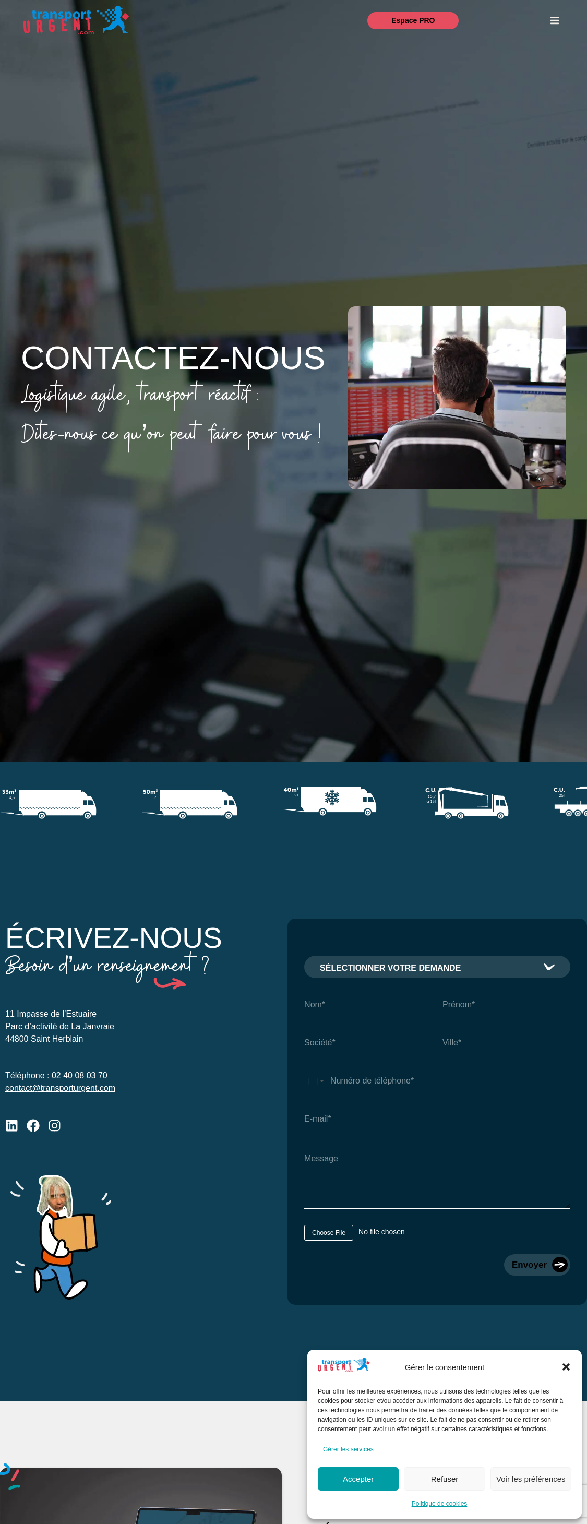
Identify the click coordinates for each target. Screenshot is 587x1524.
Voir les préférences (531, 1478)
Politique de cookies (440, 1503)
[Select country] (315, 1081)
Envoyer (529, 1265)
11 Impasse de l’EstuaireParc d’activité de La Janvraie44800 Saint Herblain (59, 1026)
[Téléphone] (437, 1081)
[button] (566, 1367)
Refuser (445, 1478)
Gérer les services (348, 1449)
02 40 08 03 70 (79, 1075)
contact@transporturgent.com (60, 1088)
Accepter (358, 1478)
